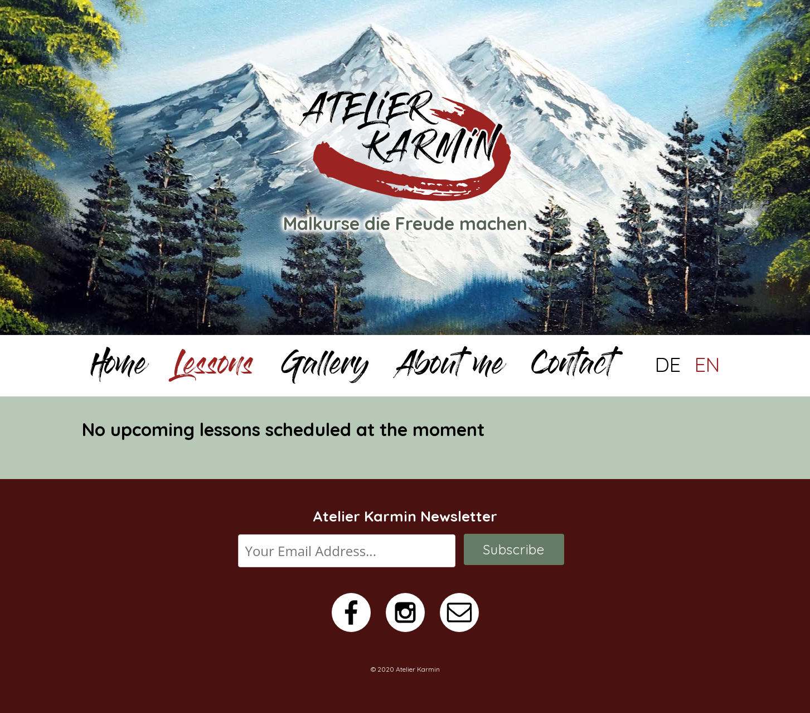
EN (707, 365)
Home (118, 367)
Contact (572, 367)
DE (668, 365)
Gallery (325, 367)
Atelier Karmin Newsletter (405, 516)
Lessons (213, 367)
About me (450, 367)
